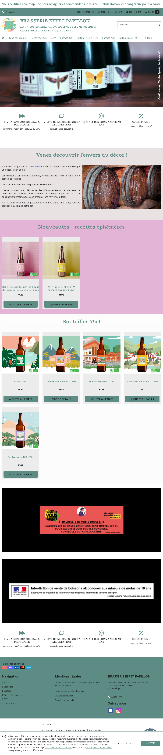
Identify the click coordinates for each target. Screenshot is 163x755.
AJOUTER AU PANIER (20, 304)
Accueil (6, 682)
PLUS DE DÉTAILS (61, 399)
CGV (4, 699)
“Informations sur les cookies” (58, 747)
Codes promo (9, 703)
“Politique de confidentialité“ (99, 747)
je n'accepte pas (125, 743)
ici (53, 184)
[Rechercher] (159, 25)
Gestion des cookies (64, 695)
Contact (118, 11)
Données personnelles (65, 700)
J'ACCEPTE (150, 743)
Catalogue (7, 686)
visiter (37, 166)
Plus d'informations (11, 695)
